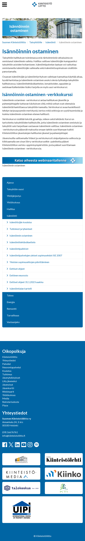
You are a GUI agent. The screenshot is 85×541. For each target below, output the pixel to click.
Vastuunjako (13, 322)
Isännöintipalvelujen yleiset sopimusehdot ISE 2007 (36, 255)
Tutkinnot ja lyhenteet (21, 228)
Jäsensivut (7, 384)
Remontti (11, 308)
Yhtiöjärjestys (14, 195)
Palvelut (6, 363)
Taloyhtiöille (35, 42)
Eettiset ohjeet (17, 268)
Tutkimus (7, 374)
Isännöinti (50, 42)
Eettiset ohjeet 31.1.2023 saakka (26, 282)
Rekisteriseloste (10, 401)
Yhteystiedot (9, 360)
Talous (10, 295)
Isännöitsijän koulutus (21, 222)
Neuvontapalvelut (11, 367)
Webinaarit (8, 391)
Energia (11, 302)
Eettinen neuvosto (19, 275)
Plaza (5, 405)
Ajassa (10, 182)
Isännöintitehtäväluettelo (22, 242)
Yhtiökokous (13, 202)
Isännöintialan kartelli (21, 288)
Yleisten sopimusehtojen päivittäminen (29, 262)
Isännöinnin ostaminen (21, 235)
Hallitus (11, 209)
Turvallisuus (13, 315)
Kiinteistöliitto (9, 356)
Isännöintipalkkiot (19, 248)
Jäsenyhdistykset (11, 377)
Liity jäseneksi (9, 381)
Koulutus (6, 370)
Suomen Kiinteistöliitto (14, 42)
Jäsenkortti (8, 388)
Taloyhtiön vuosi (15, 189)
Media (5, 398)
